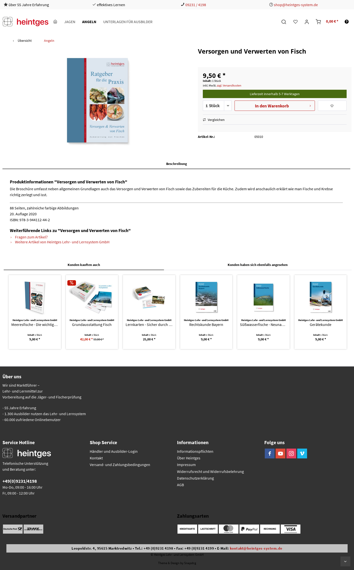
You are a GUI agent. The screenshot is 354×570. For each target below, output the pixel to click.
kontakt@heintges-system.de (256, 548)
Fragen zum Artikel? (29, 236)
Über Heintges (188, 457)
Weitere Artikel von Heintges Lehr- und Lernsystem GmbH (59, 241)
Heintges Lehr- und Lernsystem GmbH (35, 320)
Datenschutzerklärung (195, 478)
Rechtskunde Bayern (206, 324)
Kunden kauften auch (84, 265)
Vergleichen (214, 119)
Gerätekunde (320, 324)
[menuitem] (55, 21)
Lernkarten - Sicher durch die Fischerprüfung (149, 324)
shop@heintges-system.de (296, 4)
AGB (180, 484)
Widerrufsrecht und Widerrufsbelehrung (210, 471)
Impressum (186, 464)
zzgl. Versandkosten (229, 85)
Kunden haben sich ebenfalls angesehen (258, 265)
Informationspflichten (195, 451)
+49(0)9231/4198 (19, 481)
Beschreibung (176, 163)
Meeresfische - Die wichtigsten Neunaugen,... (34, 324)
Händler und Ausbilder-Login (114, 451)
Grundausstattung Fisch (92, 324)
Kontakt (96, 457)
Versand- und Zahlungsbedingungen (120, 464)
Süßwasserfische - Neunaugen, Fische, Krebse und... (263, 324)
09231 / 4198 (195, 4)
